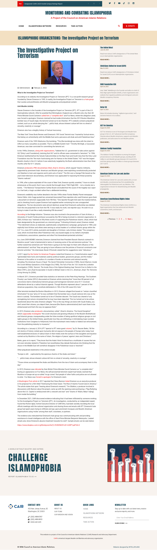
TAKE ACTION (77, 26)
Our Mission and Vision (63, 515)
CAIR (55, 538)
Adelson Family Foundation (110, 148)
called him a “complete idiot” (52, 116)
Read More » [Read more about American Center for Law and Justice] (105, 192)
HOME (21, 26)
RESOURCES (61, 26)
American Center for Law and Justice (114, 173)
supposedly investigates (31, 314)
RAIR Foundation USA (108, 84)
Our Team (58, 512)
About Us (58, 509)
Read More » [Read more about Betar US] (105, 119)
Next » (130, 219)
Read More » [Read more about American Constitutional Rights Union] (105, 213)
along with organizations (44, 151)
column (69, 328)
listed (67, 381)
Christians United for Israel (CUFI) (113, 65)
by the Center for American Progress (42, 254)
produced (38, 311)
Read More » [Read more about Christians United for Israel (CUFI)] (105, 78)
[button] (119, 26)
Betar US (103, 107)
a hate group (89, 99)
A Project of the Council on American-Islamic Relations (78, 18)
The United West (106, 47)
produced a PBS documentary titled (45, 168)
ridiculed (38, 369)
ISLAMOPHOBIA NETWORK (40, 26)
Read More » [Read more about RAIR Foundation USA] (105, 101)
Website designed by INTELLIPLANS (126, 547)
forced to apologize (43, 377)
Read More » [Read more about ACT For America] (105, 142)
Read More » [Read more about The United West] (105, 59)
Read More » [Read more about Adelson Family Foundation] (105, 167)
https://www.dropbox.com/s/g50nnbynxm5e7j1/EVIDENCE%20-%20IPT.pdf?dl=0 (48, 425)
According (21, 214)
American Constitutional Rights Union (115, 198)
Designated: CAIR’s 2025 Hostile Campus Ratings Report (43, 4)
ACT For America (106, 125)
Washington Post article (28, 381)
